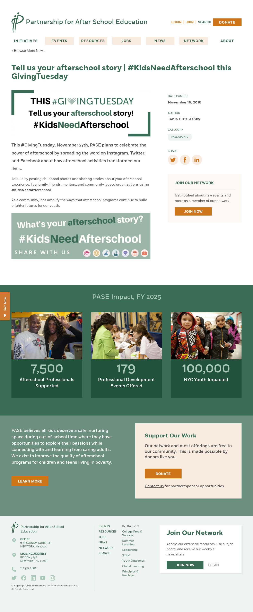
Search (204, 22)
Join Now (193, 211)
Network (194, 41)
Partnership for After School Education (87, 22)
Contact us (154, 486)
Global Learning (133, 566)
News (160, 41)
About (227, 41)
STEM (126, 555)
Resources (93, 41)
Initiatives (25, 41)
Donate (227, 22)
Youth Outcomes (133, 560)
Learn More (30, 481)
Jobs (126, 41)
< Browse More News (28, 51)
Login (176, 22)
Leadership (130, 550)
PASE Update (179, 137)
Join (190, 22)
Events (59, 41)
